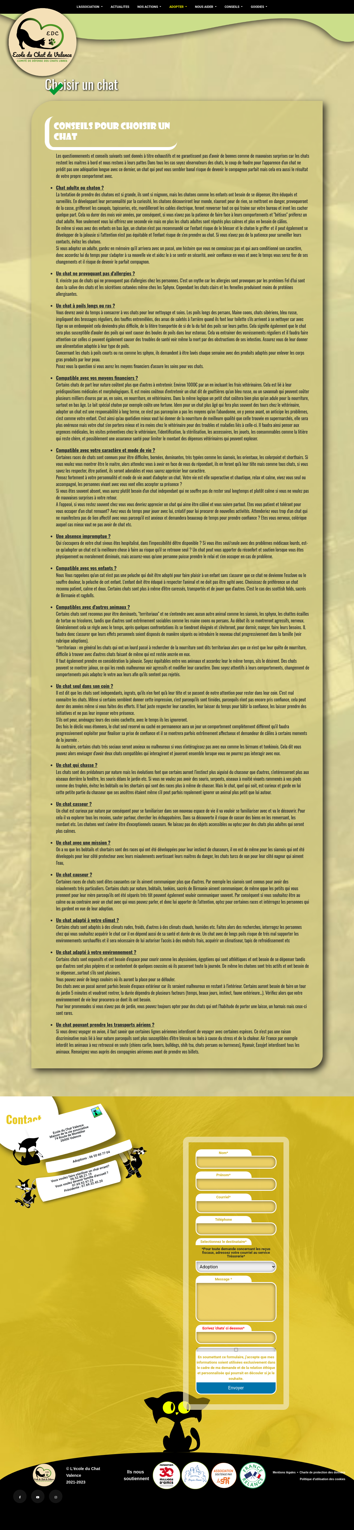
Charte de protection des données (322, 1472)
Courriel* (223, 1197)
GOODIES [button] (255, 6)
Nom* (223, 1153)
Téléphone (223, 1219)
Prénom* (223, 1175)
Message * (223, 1279)
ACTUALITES (119, 6)
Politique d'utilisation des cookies (323, 1479)
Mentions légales (284, 1472)
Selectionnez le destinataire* (223, 1242)
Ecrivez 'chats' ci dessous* (223, 1328)
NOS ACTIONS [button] (147, 6)
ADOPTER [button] (175, 6)
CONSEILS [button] (230, 6)
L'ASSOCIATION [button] (88, 6)
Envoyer (236, 1388)
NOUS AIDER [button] (202, 6)
